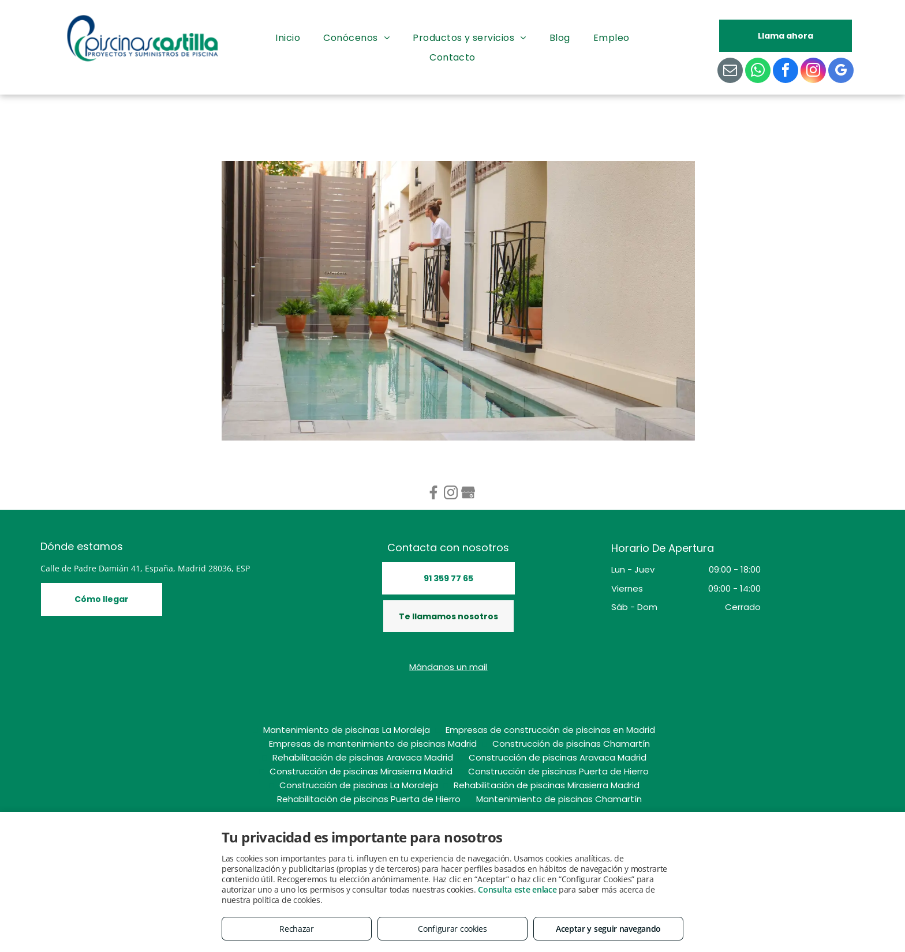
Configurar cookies (452, 928)
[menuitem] (288, 38)
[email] (730, 72)
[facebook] (785, 72)
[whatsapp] (758, 72)
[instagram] (813, 72)
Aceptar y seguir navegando (608, 928)
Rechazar (296, 928)
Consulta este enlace (517, 889)
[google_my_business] (841, 72)
